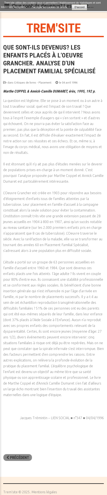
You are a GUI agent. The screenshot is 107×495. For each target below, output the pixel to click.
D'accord (79, 7)
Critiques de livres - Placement (32, 82)
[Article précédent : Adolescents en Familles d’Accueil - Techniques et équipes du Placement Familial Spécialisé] (17, 457)
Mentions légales (44, 492)
